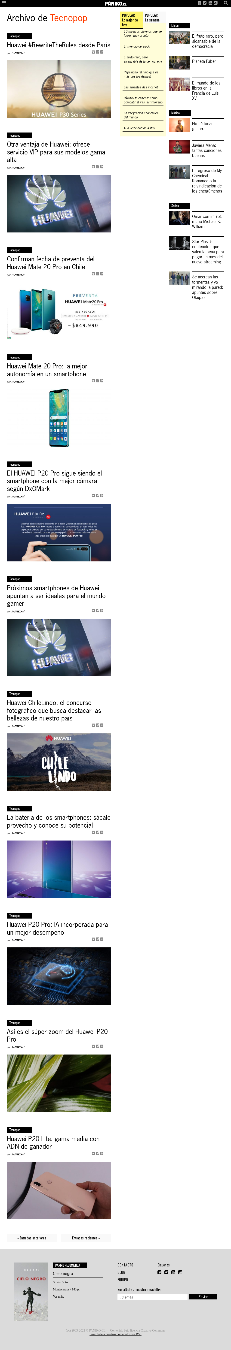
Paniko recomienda (67, 1265)
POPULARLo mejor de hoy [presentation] (130, 20)
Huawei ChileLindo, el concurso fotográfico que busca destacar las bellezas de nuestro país (54, 710)
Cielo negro (63, 1273)
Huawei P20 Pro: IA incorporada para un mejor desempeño (57, 928)
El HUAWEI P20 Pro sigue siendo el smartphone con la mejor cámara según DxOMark (54, 481)
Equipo (122, 1279)
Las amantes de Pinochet (141, 87)
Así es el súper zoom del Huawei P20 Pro (57, 1035)
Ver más (58, 1296)
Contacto (125, 1265)
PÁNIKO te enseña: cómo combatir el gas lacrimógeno (143, 100)
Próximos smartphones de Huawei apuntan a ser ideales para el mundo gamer (56, 596)
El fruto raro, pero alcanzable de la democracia (143, 59)
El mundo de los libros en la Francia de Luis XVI (206, 90)
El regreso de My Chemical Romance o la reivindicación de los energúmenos (207, 180)
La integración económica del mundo (141, 115)
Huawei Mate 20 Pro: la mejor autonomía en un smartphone (47, 370)
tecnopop (14, 1023)
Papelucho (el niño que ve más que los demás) (141, 74)
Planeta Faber (204, 61)
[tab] (131, 20)
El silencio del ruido (137, 46)
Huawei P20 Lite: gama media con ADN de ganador (53, 1143)
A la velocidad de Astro (139, 128)
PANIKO (115, 2)
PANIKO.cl (18, 53)
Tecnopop (14, 36)
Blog (121, 1272)
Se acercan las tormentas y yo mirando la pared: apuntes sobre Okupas (207, 287)
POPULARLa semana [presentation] (152, 17)
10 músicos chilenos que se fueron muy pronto (143, 33)
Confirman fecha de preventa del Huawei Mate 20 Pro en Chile (51, 263)
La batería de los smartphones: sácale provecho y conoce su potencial (59, 821)
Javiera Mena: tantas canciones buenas (207, 150)
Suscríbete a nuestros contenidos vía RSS (115, 1334)
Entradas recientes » (86, 1237)
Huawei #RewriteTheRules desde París (58, 45)
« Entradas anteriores (31, 1237)
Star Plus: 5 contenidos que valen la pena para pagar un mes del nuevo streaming (208, 252)
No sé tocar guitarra (202, 126)
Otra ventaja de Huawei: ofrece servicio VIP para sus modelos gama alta (56, 152)
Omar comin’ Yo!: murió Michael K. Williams (207, 221)
